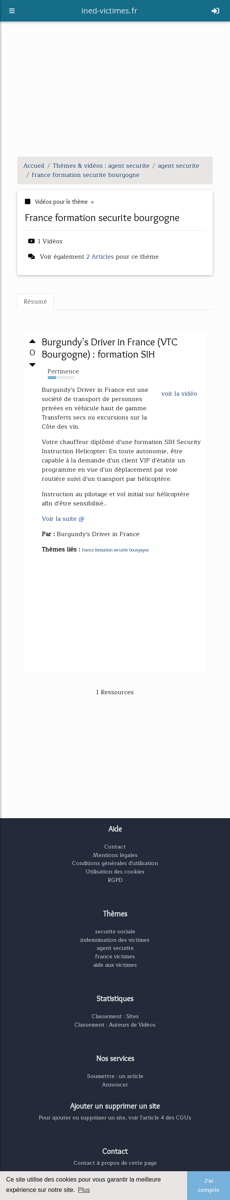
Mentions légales (115, 855)
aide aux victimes (115, 964)
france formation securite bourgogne (115, 550)
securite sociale (115, 931)
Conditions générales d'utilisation (115, 863)
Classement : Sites (115, 1016)
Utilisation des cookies (115, 871)
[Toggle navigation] (215, 12)
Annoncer (115, 1084)
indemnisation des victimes (115, 939)
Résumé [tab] (35, 302)
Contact (115, 846)
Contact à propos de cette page (115, 1162)
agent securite (115, 947)
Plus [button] (84, 1190)
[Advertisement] (115, 96)
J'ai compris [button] (208, 1185)
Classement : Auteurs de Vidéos (115, 1024)
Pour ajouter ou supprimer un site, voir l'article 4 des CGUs (115, 1117)
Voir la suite (63, 519)
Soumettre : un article (115, 1076)
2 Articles (100, 257)
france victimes (115, 956)
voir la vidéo (179, 394)
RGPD (115, 880)
